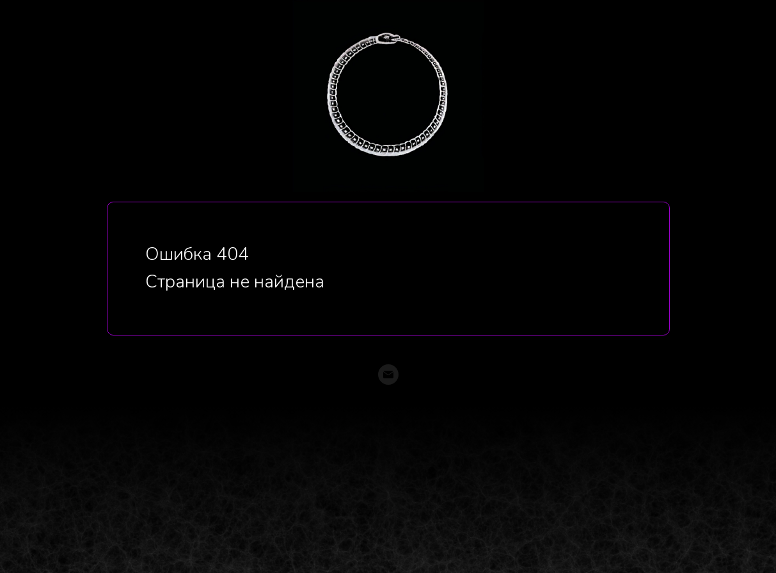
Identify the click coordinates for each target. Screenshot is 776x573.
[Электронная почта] (388, 374)
